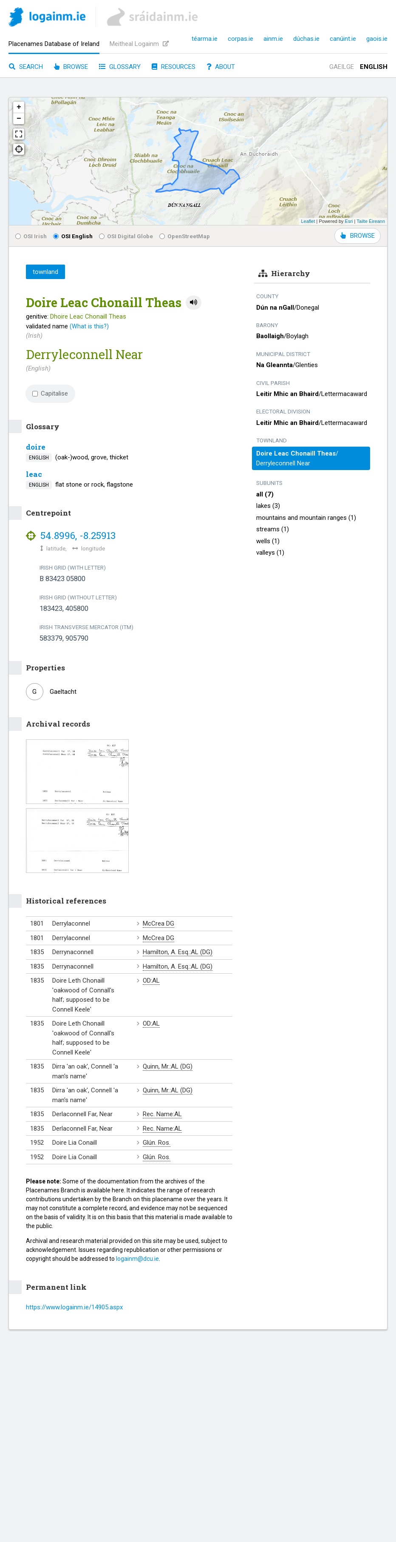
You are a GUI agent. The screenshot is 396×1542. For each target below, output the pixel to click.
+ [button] (19, 107)
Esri (349, 221)
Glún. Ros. (156, 1142)
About (220, 67)
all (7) (265, 494)
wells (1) (268, 541)
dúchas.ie (306, 39)
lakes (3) (268, 506)
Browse (71, 67)
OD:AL (151, 980)
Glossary (120, 67)
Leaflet (308, 221)
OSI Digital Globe (126, 236)
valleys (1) (270, 552)
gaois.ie (377, 39)
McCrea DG (158, 923)
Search (26, 67)
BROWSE (357, 235)
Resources (173, 67)
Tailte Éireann (370, 221)
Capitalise (50, 393)
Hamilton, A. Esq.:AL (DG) (177, 952)
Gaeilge (341, 67)
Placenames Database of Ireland (53, 44)
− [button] (19, 119)
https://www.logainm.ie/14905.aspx (74, 1307)
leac (34, 474)
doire (35, 447)
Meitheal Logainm (139, 44)
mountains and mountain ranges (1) (306, 518)
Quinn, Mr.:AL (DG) (167, 1066)
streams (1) (272, 529)
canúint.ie (343, 39)
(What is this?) (89, 326)
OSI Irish (31, 236)
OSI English (73, 236)
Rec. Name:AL (162, 1114)
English (374, 67)
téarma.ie (205, 39)
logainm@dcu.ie (137, 1258)
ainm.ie (273, 39)
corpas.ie (240, 39)
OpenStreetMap (184, 236)
